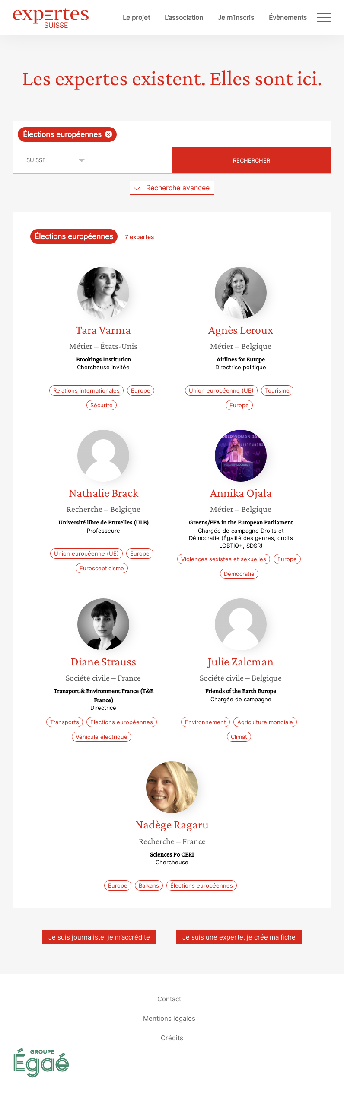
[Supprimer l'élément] (108, 134)
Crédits (172, 1038)
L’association (184, 17)
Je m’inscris (236, 17)
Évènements (288, 17)
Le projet (136, 17)
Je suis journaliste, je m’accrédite (99, 937)
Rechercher (251, 160)
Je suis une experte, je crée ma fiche (239, 937)
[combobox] (172, 134)
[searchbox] (188, 134)
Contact (169, 999)
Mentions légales (169, 1018)
